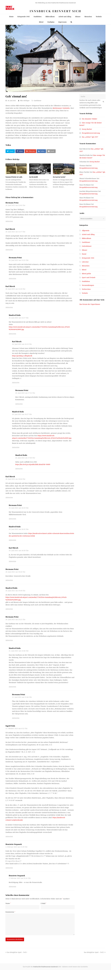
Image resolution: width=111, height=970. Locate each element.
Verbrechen (86, 289)
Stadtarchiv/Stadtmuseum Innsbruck (45, 967)
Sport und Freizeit (88, 277)
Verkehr (85, 293)
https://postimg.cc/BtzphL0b (22, 356)
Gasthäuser (37, 100)
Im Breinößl (33, 177)
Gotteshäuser (87, 246)
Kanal (84, 254)
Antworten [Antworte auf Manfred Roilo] (12, 333)
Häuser (84, 250)
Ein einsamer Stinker (89, 119)
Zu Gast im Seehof (59, 177)
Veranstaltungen (88, 285)
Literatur (85, 262)
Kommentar (10, 912)
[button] (10, 151)
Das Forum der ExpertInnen (89, 304)
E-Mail (43, 903)
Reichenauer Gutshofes (61, 108)
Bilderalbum (86, 238)
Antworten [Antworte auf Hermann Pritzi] (9, 221)
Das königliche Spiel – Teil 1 (16, 952)
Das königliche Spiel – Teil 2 (94, 952)
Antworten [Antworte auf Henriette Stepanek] (9, 867)
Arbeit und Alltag (88, 234)
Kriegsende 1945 (88, 258)
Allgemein (10, 165)
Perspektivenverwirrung (91, 133)
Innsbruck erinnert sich (55, 11)
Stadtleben (58, 168)
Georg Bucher (87, 129)
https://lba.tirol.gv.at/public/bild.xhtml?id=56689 (32, 464)
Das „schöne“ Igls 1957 (90, 137)
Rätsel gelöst (86, 273)
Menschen (85, 266)
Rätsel (84, 270)
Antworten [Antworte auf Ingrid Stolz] (9, 836)
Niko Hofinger (24, 100)
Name (8, 903)
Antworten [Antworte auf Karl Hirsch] (9, 249)
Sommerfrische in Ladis (14, 177)
